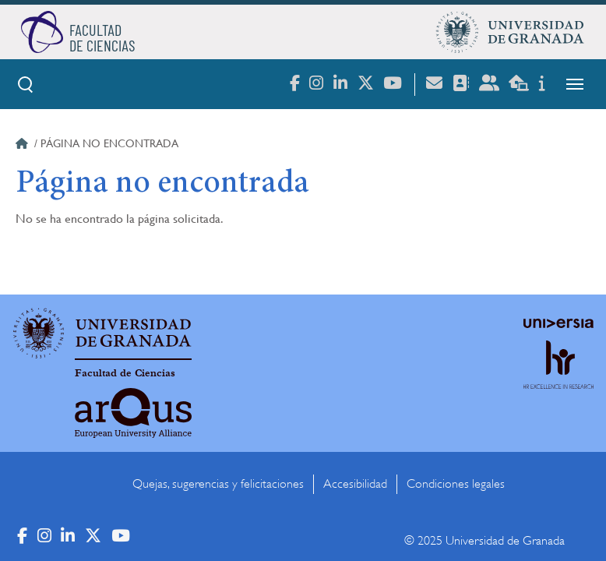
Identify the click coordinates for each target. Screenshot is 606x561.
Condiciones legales (456, 484)
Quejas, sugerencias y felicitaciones (218, 484)
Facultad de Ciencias (125, 373)
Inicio (23, 145)
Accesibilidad (355, 484)
